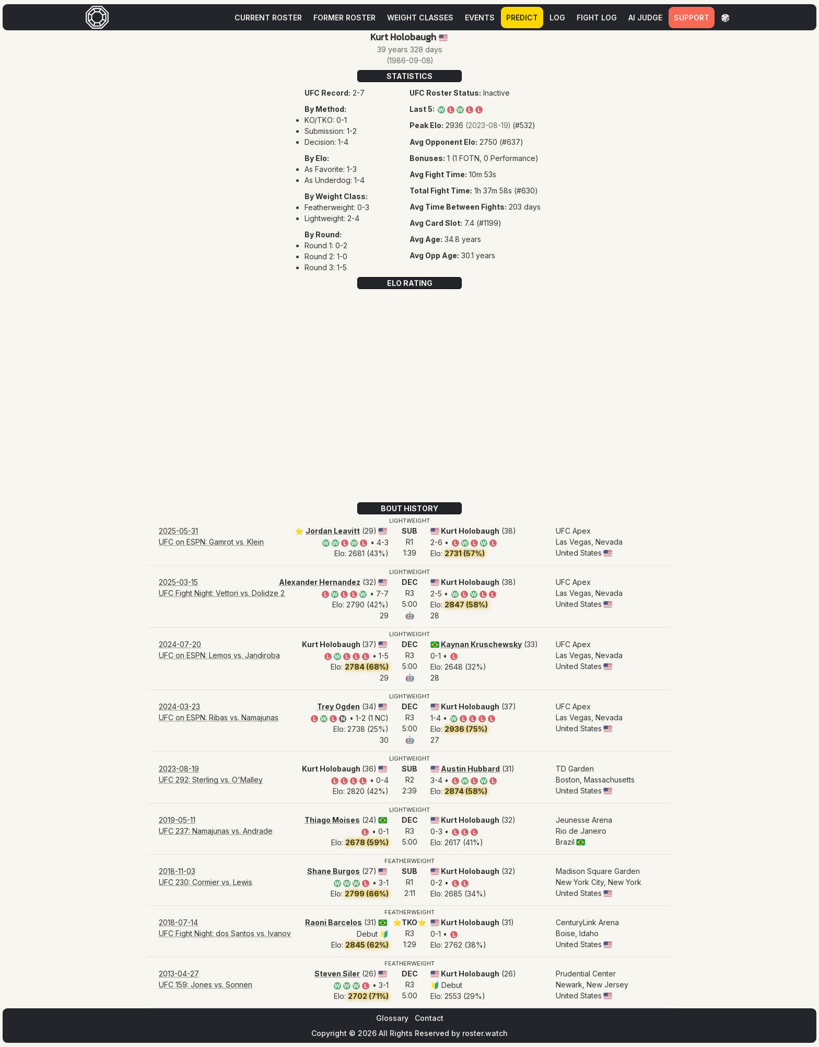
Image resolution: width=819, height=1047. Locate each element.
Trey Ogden (338, 706)
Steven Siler (337, 973)
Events (480, 17)
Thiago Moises (332, 819)
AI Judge (645, 17)
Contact (429, 1018)
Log (557, 17)
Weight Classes (420, 17)
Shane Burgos (333, 871)
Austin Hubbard (470, 768)
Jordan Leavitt (333, 530)
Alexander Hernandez (319, 582)
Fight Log (597, 17)
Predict (522, 17)
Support (691, 17)
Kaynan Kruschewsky (481, 644)
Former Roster (344, 17)
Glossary (392, 1018)
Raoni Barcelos (333, 922)
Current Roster (268, 17)
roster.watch (485, 1033)
